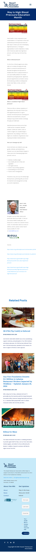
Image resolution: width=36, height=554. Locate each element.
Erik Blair (6, 435)
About (5, 490)
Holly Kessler (7, 334)
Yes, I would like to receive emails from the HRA (26, 524)
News (5, 493)
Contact (6, 495)
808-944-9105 (8, 477)
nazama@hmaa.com (14, 231)
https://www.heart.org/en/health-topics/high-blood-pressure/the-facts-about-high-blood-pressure (18, 260)
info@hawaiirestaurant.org (21, 477)
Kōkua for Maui (10, 432)
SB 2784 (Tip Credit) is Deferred (16, 331)
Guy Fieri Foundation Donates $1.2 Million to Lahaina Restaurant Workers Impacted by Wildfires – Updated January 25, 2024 (17, 381)
